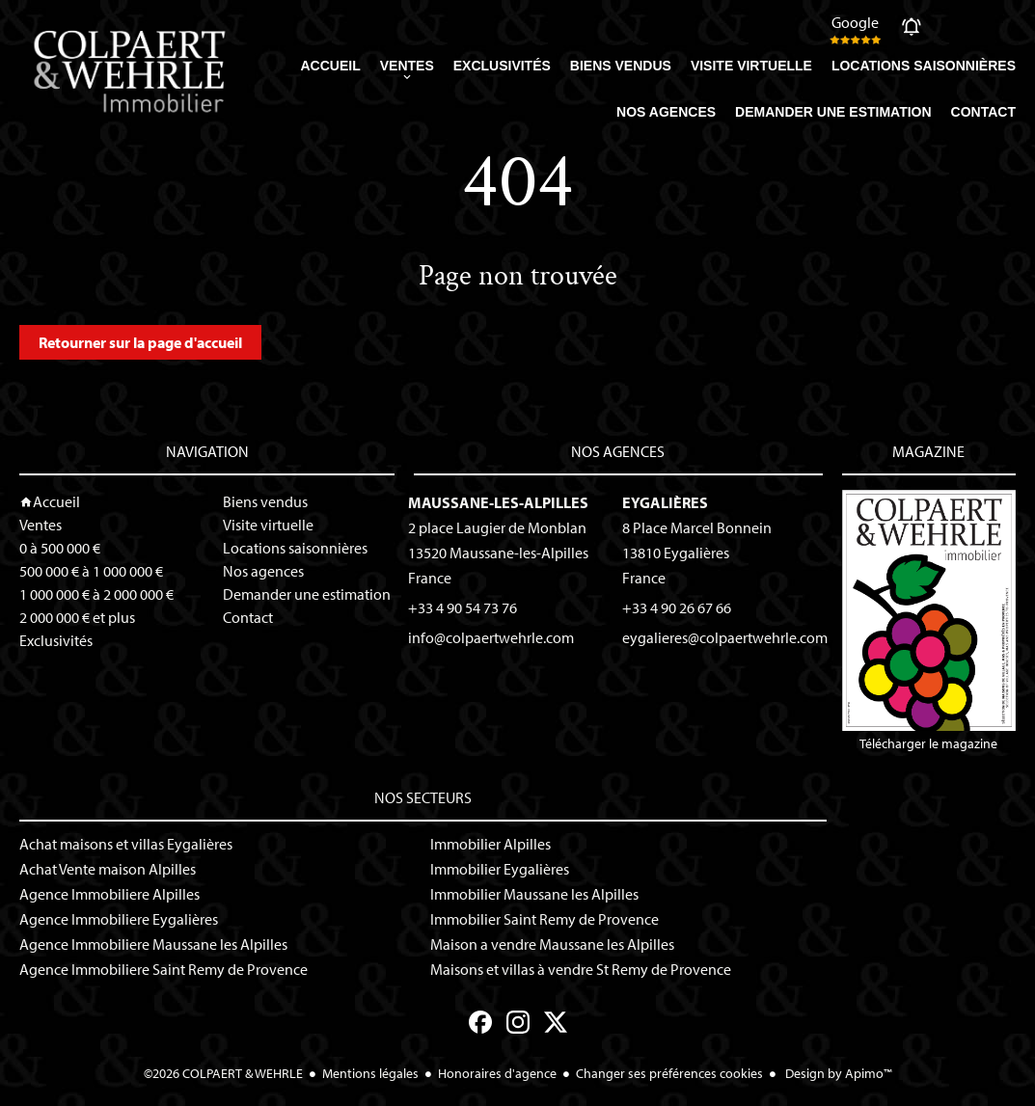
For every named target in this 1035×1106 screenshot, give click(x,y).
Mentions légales (370, 1073)
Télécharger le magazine (929, 621)
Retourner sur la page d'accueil (140, 342)
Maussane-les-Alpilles (498, 502)
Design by (837, 1073)
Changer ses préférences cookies (669, 1073)
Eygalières (665, 502)
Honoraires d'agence (497, 1073)
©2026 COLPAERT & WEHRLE (223, 1073)
